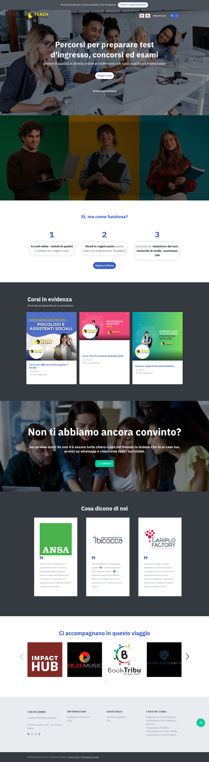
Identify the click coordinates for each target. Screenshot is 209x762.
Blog (69, 720)
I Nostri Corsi (159, 15)
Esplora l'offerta (104, 265)
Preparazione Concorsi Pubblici (161, 731)
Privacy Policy (74, 757)
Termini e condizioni (116, 717)
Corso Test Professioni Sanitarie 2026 (102, 356)
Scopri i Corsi (104, 75)
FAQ (109, 720)
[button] (174, 15)
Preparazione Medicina (157, 727)
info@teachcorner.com (78, 717)
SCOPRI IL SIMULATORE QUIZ (133, 5)
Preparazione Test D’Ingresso (161, 717)
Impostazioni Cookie (90, 757)
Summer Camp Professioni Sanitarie (154, 366)
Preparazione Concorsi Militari (161, 734)
